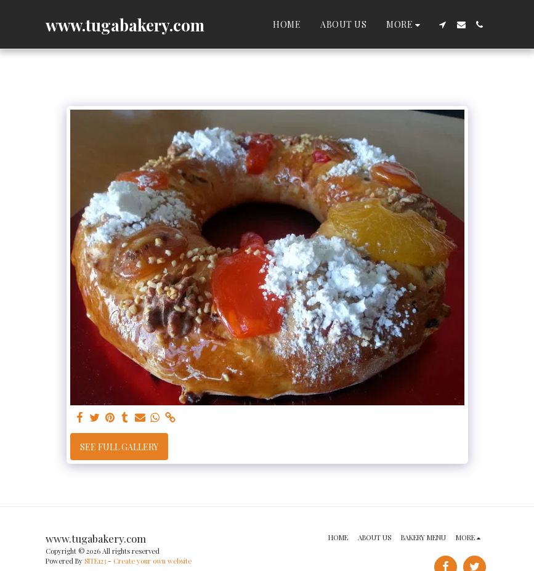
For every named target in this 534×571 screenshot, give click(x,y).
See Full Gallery (119, 447)
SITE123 (95, 560)
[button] (442, 24)
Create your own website (152, 560)
